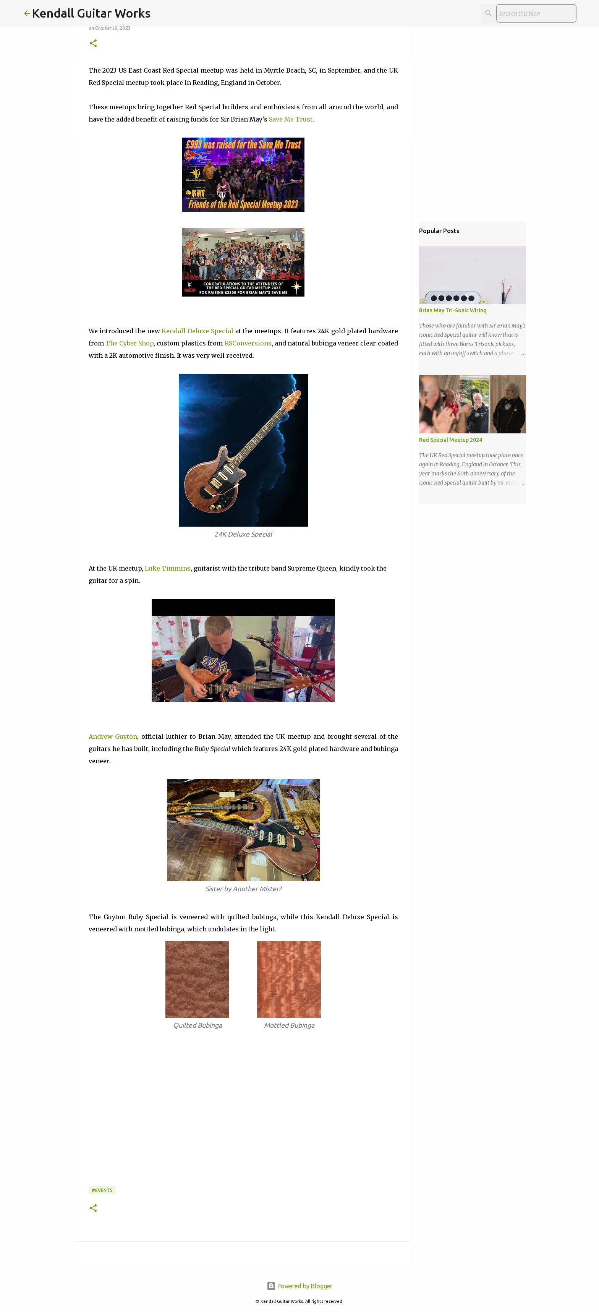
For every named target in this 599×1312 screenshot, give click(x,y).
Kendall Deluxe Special (197, 331)
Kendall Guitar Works (91, 13)
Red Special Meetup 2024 (450, 440)
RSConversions (248, 343)
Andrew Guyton (113, 736)
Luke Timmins (168, 568)
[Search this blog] (536, 13)
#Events (102, 1190)
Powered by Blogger (299, 1286)
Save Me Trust (290, 119)
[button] (93, 44)
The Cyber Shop (129, 343)
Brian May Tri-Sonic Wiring (453, 310)
